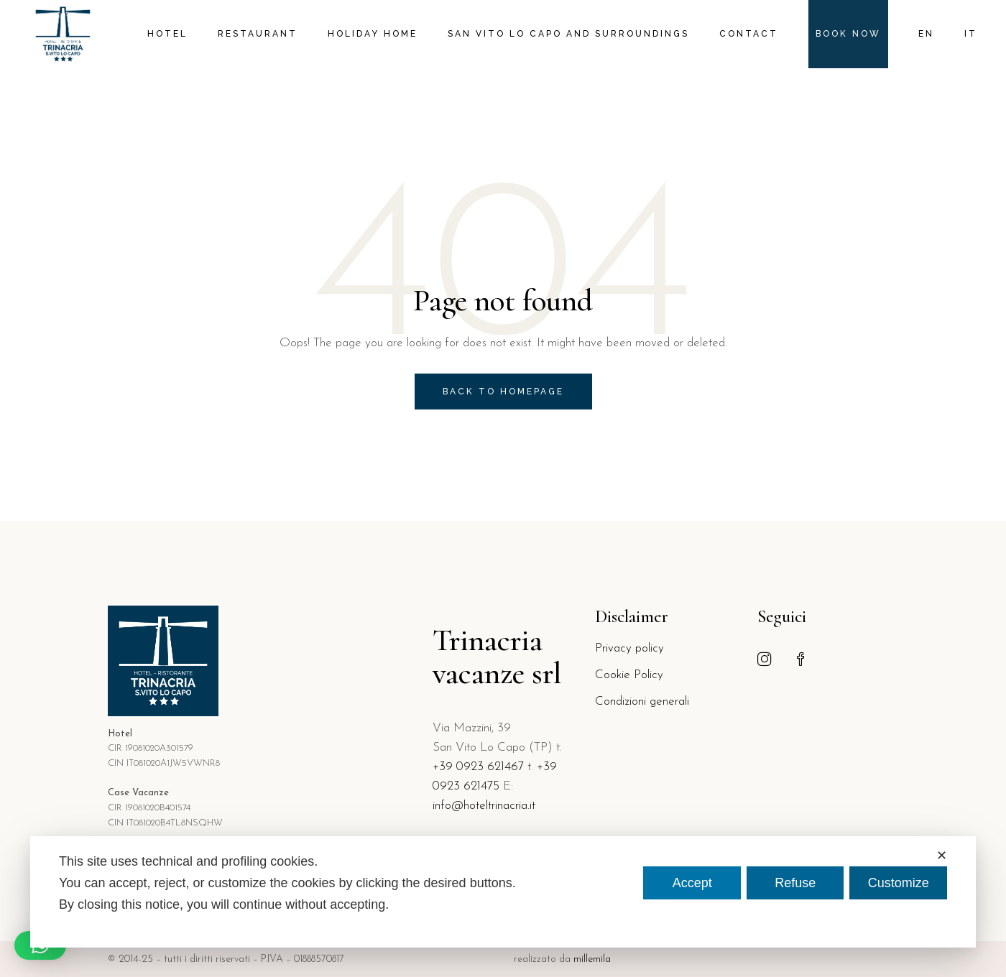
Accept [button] (692, 883)
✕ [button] (941, 855)
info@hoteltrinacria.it (484, 806)
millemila (592, 959)
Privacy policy (629, 648)
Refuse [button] (795, 883)
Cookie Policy (629, 675)
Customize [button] (898, 883)
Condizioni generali (642, 701)
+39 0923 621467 (478, 767)
